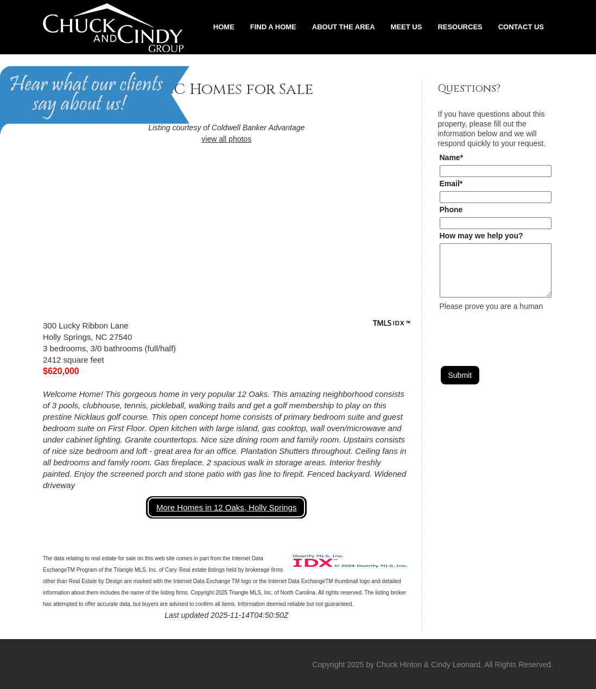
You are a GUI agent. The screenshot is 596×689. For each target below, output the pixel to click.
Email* (451, 183)
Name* (452, 157)
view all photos (226, 139)
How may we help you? (481, 235)
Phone (451, 209)
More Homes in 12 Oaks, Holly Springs (226, 507)
